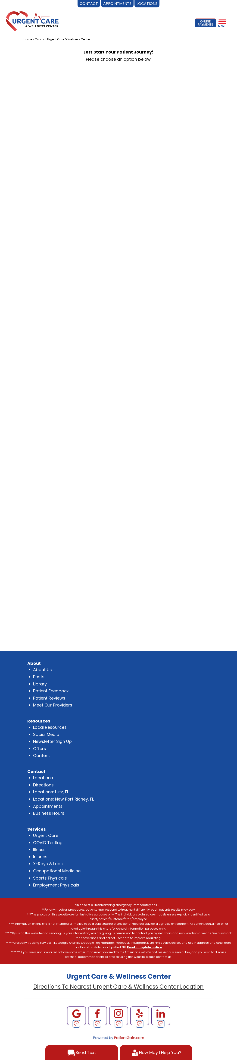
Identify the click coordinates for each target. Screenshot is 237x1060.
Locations (43, 778)
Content (41, 755)
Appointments (47, 806)
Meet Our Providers (52, 705)
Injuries (40, 857)
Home (28, 39)
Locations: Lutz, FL (51, 792)
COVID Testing (47, 842)
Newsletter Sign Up (52, 741)
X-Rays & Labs (48, 864)
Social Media (46, 734)
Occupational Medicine (57, 871)
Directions (43, 785)
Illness (39, 849)
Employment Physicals (56, 885)
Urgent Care (45, 835)
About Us (42, 669)
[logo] (32, 21)
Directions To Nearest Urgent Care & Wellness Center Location (118, 987)
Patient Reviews (49, 698)
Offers (39, 748)
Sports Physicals (50, 878)
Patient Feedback (51, 691)
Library (40, 684)
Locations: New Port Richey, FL (63, 799)
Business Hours (48, 813)
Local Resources (50, 727)
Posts (38, 677)
